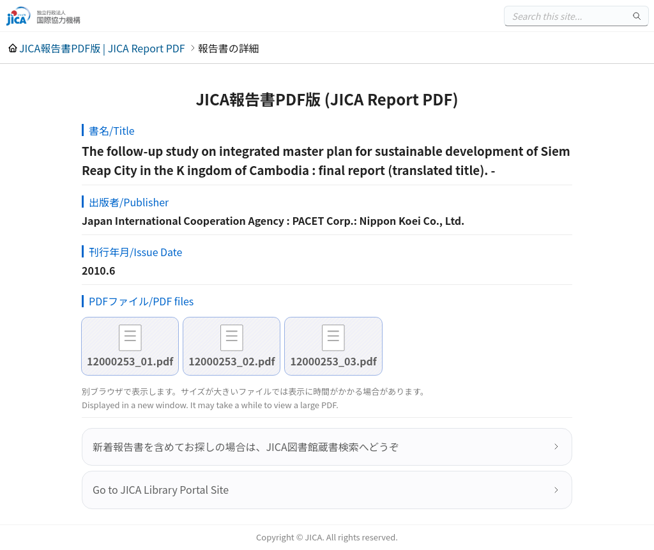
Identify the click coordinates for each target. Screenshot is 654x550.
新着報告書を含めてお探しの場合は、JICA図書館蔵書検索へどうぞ (246, 446)
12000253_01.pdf (130, 361)
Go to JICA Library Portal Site (161, 489)
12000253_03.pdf (333, 361)
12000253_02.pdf (231, 361)
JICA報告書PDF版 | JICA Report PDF (102, 48)
